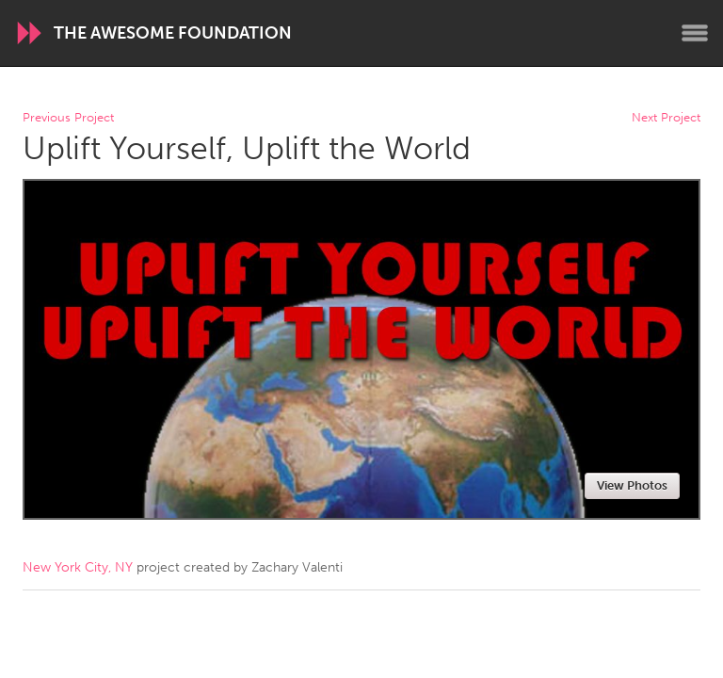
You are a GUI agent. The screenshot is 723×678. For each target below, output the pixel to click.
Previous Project (68, 118)
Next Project (666, 118)
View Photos (632, 485)
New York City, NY (78, 567)
